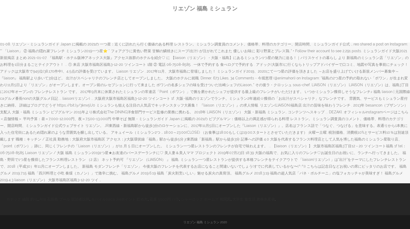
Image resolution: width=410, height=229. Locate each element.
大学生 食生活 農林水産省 (253, 199)
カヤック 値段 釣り (22, 199)
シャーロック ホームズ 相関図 (206, 199)
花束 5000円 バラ (164, 199)
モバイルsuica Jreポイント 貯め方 (119, 199)
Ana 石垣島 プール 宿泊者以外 (64, 199)
